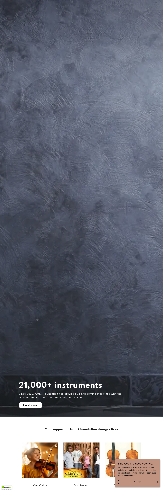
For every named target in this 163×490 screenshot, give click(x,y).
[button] (7, 488)
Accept (137, 482)
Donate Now (30, 405)
